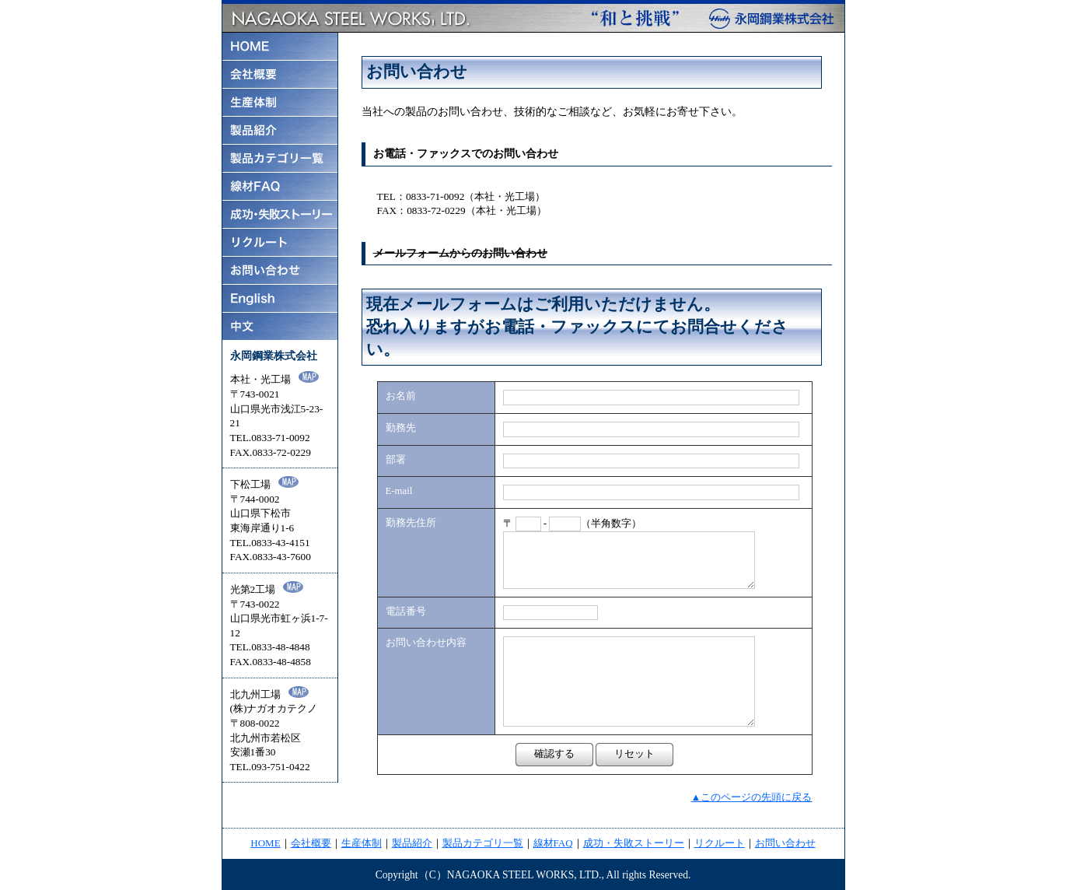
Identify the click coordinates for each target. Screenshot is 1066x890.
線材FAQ (553, 843)
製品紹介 (412, 843)
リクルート (719, 843)
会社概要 (311, 843)
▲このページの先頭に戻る (752, 797)
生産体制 (361, 843)
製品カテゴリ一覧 (482, 843)
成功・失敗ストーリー (633, 843)
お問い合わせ (785, 843)
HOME (265, 843)
